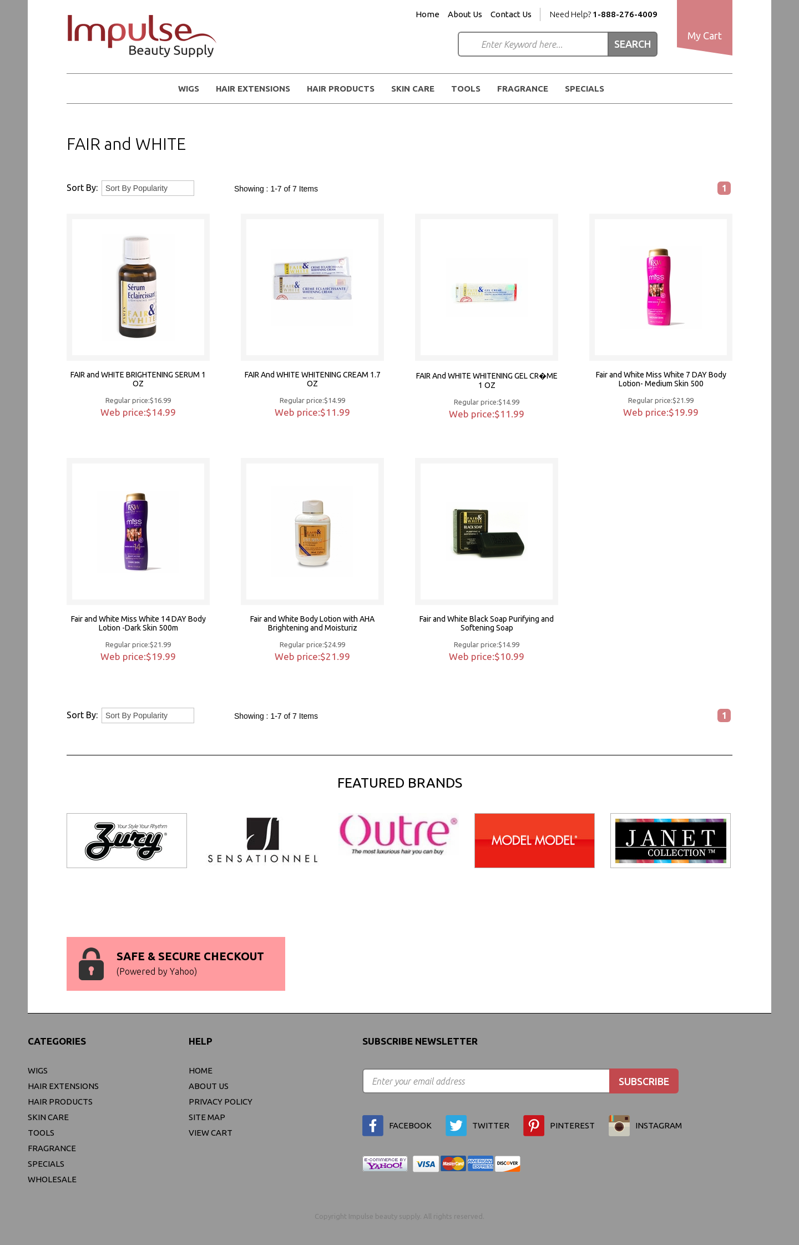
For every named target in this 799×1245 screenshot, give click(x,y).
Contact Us (511, 14)
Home (427, 14)
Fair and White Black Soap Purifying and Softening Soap (486, 623)
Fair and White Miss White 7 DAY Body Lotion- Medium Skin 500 (661, 379)
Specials (584, 88)
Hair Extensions (253, 88)
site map (207, 1117)
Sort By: (82, 188)
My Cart (704, 35)
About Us (465, 14)
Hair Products (341, 88)
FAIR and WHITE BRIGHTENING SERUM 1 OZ (138, 379)
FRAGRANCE (522, 88)
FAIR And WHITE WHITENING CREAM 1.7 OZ (313, 379)
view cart (210, 1132)
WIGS (188, 88)
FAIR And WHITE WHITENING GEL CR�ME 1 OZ (487, 380)
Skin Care (412, 88)
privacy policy (220, 1101)
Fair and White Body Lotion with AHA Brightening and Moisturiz (312, 623)
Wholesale (52, 1179)
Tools (466, 88)
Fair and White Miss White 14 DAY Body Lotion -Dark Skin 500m (138, 623)
